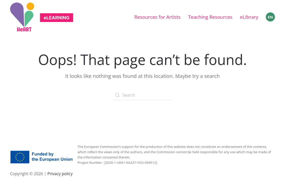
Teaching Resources (210, 17)
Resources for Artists (157, 17)
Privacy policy (59, 173)
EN (270, 16)
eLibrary (249, 17)
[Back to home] (41, 17)
